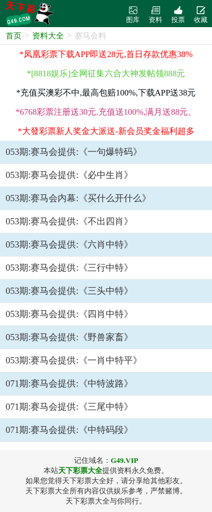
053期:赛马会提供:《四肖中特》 (69, 314)
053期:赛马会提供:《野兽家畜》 (69, 337)
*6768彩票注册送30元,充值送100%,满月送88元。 (106, 111)
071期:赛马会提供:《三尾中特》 (69, 406)
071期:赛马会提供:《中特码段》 (69, 430)
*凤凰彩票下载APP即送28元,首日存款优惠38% (105, 54)
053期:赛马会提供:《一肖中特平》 (74, 360)
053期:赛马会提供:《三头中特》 (69, 291)
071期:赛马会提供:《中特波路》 (69, 383)
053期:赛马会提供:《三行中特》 (69, 267)
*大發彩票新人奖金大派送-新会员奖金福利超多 (106, 131)
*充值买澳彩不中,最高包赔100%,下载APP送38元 (106, 92)
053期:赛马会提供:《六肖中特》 (69, 244)
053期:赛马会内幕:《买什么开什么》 (78, 198)
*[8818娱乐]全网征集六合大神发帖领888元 (106, 73)
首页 (13, 36)
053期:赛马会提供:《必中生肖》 (69, 175)
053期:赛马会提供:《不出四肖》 (69, 221)
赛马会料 (90, 36)
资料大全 (48, 36)
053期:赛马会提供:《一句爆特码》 (74, 152)
